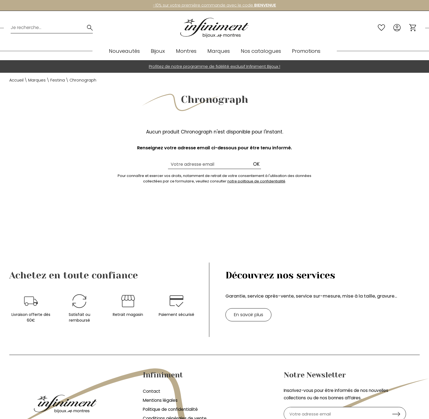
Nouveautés (124, 51)
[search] (90, 27)
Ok (256, 164)
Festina (57, 80)
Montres (186, 51)
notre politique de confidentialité (256, 181)
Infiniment (163, 375)
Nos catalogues (261, 51)
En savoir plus (248, 315)
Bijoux (158, 51)
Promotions (306, 51)
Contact (151, 391)
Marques (218, 51)
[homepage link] (214, 28)
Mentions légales (160, 400)
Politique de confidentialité (170, 409)
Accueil (16, 80)
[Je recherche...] (44, 27)
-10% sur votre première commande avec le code (214, 5)
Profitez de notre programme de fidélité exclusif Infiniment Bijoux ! (214, 66)
